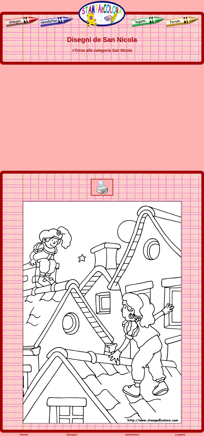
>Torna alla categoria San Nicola (102, 50)
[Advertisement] (52, 117)
